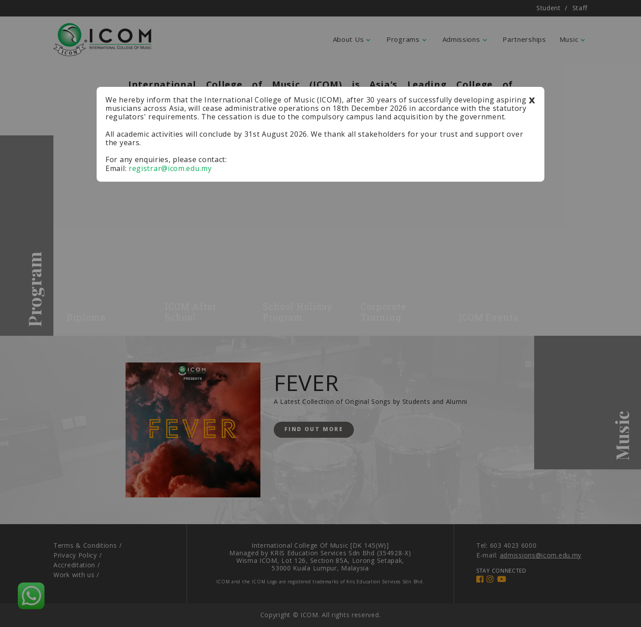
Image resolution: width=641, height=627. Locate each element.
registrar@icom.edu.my (170, 168)
